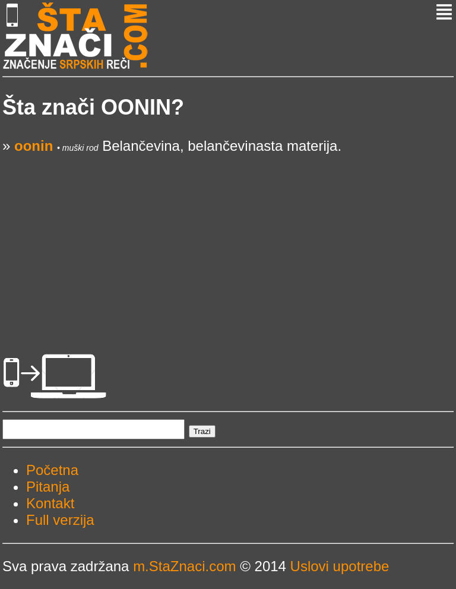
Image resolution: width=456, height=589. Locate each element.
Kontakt (50, 503)
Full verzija (60, 520)
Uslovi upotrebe (340, 566)
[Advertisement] (228, 237)
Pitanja (47, 487)
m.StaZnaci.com (184, 566)
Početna (52, 470)
